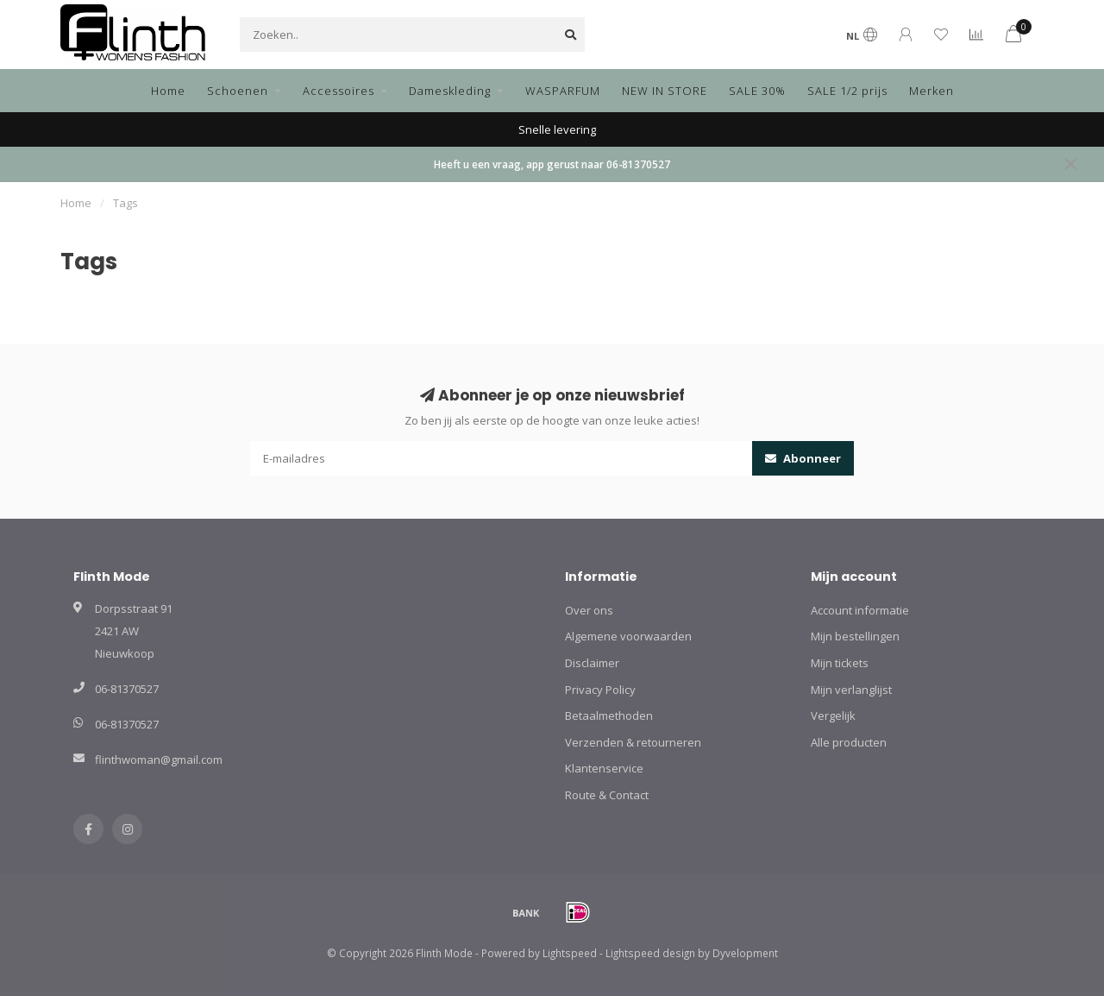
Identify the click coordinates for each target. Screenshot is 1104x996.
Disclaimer (592, 663)
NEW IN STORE (664, 90)
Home (168, 90)
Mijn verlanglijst (851, 689)
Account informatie (860, 610)
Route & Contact (607, 795)
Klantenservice (604, 768)
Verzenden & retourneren (633, 742)
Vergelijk (833, 715)
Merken (931, 90)
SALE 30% (757, 90)
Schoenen (237, 90)
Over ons (589, 610)
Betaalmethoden (609, 715)
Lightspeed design (650, 953)
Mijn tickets (840, 663)
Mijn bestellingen (855, 636)
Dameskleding (450, 90)
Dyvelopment (745, 953)
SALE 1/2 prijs (847, 90)
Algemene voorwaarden (628, 636)
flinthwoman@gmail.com (159, 759)
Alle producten (849, 742)
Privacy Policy (600, 689)
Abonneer (803, 458)
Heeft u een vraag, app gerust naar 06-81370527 (552, 164)
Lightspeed (570, 953)
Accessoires (338, 90)
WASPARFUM (562, 90)
